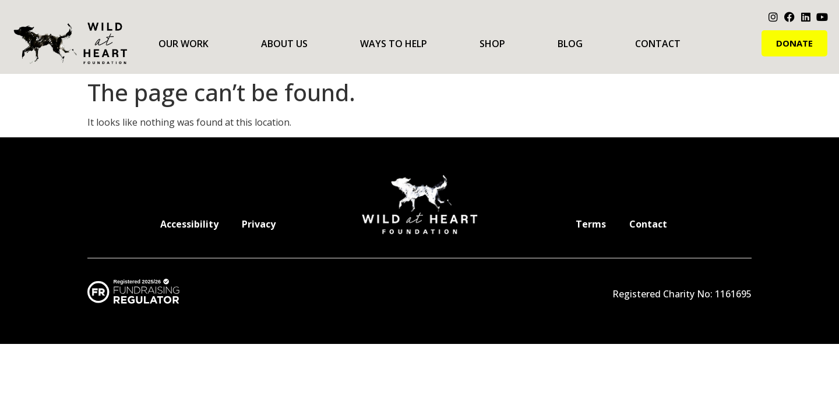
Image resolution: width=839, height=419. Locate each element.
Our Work (183, 43)
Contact (658, 43)
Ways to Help (393, 43)
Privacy (259, 224)
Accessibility (189, 224)
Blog (570, 43)
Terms (591, 224)
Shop (492, 43)
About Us (284, 43)
